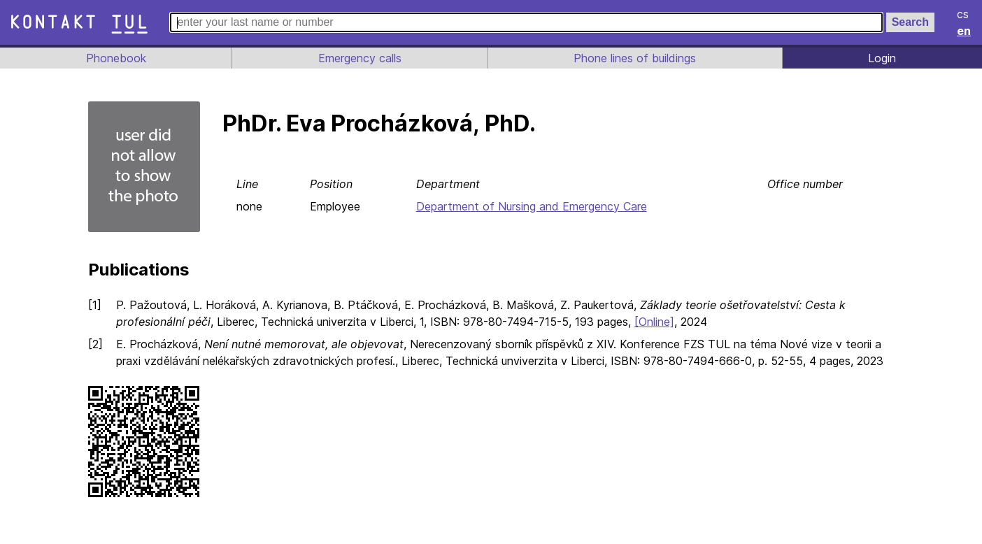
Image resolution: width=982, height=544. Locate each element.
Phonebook (115, 58)
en (965, 31)
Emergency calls (358, 58)
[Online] (662, 322)
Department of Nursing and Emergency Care (533, 206)
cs (964, 14)
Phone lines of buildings (634, 58)
